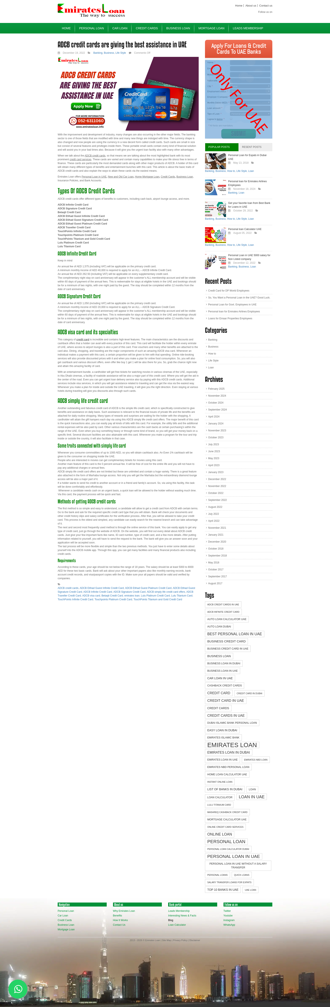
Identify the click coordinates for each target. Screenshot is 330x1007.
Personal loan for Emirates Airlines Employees (234, 311)
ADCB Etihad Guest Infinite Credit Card (102, 588)
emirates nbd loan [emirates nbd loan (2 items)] (255, 759)
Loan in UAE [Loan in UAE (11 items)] (252, 796)
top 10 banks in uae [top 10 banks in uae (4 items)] (222, 889)
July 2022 (213, 513)
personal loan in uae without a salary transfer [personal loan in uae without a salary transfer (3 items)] (238, 865)
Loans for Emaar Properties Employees (230, 318)
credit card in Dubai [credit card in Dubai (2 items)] (249, 693)
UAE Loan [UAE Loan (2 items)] (250, 890)
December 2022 (217, 479)
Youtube (228, 915)
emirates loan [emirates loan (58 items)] (232, 745)
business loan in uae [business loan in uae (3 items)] (222, 670)
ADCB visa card (91, 595)
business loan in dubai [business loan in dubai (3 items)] (223, 663)
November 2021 (217, 527)
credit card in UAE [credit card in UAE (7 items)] (225, 701)
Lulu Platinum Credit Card (155, 595)
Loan (251, 171)
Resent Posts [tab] (251, 147)
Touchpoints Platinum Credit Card (113, 599)
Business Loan (178, 28)
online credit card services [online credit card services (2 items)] (225, 827)
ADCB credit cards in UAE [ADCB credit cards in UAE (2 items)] (223, 604)
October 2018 (216, 548)
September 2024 (217, 409)
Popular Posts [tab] (219, 147)
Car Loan (120, 28)
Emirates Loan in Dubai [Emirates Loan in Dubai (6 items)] (228, 752)
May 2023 (213, 458)
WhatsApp (229, 924)
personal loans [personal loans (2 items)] (217, 875)
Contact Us (119, 924)
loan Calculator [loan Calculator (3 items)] (219, 797)
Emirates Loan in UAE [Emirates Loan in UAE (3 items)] (222, 759)
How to (231, 171)
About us (250, 5)
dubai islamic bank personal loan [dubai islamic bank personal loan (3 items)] (232, 722)
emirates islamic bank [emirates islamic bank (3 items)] (223, 737)
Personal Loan (91, 28)
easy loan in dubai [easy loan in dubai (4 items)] (222, 730)
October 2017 (216, 569)
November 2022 (217, 486)
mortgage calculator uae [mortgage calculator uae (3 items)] (227, 819)
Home (238, 5)
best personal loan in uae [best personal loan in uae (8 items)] (234, 634)
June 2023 (214, 451)
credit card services (80, 159)
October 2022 (216, 493)
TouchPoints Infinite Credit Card (75, 599)
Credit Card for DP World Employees (228, 290)
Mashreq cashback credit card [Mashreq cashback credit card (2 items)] (227, 812)
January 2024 (216, 423)
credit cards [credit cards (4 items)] (218, 708)
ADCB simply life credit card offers (166, 591)
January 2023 (216, 472)
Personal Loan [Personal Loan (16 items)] (226, 841)
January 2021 (216, 534)
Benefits (117, 915)
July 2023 (213, 444)
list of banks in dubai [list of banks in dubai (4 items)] (224, 789)
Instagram (229, 920)
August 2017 (215, 583)
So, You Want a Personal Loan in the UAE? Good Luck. (239, 297)
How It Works (120, 920)
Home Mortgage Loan (147, 176)
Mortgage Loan (211, 28)
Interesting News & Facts (182, 915)
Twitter (227, 910)
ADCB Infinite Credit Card (97, 591)
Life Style (121, 52)
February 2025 (216, 388)
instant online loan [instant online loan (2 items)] (219, 782)
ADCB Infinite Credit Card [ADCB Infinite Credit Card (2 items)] (223, 612)
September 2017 (217, 576)
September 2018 (217, 555)
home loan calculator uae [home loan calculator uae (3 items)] (227, 774)
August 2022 (215, 507)
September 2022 (217, 500)
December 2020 (217, 541)
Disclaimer (194, 940)
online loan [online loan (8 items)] (219, 834)
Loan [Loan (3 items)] (252, 789)
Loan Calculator (177, 924)
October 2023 (216, 437)
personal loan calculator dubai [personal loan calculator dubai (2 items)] (228, 849)
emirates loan (132, 595)
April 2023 (214, 465)
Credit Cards (147, 28)
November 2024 (217, 395)
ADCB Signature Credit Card (129, 591)
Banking (97, 52)
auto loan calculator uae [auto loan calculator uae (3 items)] (226, 619)
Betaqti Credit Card (112, 595)
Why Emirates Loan (124, 910)
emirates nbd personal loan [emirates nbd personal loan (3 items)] (228, 767)
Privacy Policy (180, 940)
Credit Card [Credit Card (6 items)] (218, 693)
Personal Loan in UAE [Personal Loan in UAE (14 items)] (233, 856)
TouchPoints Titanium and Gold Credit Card (157, 599)
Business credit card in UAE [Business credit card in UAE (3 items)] (227, 648)
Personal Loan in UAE (94, 176)
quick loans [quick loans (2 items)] (241, 875)
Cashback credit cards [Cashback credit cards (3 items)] (224, 685)
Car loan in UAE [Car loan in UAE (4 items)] (220, 678)
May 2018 (213, 562)
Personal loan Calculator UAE (245, 229)
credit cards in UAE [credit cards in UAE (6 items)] (226, 715)
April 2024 (214, 416)
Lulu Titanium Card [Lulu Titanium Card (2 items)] (219, 805)
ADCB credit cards (68, 588)
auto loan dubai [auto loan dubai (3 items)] (219, 626)
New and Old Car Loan (121, 176)
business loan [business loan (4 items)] (219, 656)
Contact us (265, 5)
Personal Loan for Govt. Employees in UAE (232, 304)
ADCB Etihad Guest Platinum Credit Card (148, 588)
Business (109, 52)
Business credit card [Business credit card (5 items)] (226, 641)
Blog (170, 920)
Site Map (166, 940)
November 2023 (217, 430)
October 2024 (216, 402)
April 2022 (214, 520)
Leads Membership (248, 28)
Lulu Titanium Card (182, 595)
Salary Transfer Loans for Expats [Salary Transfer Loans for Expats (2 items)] (229, 882)
